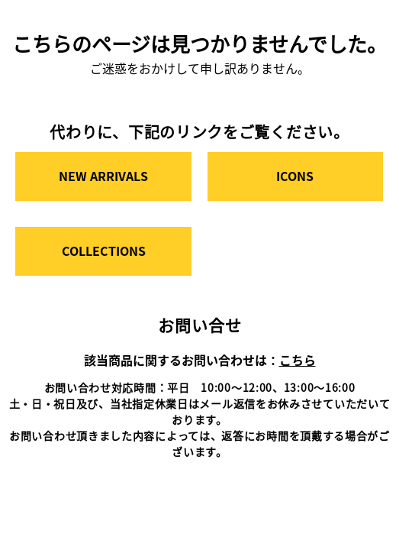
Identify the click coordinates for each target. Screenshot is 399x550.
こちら (297, 360)
